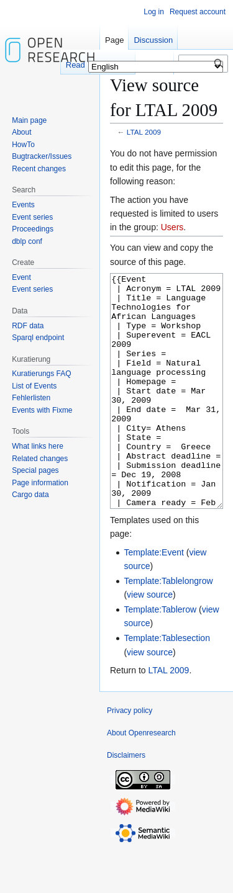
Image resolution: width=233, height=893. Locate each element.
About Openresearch (141, 779)
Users (172, 227)
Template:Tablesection (167, 684)
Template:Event (154, 599)
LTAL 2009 (144, 132)
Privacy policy (129, 757)
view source (150, 641)
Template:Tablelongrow (168, 627)
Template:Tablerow (160, 656)
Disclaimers (126, 801)
